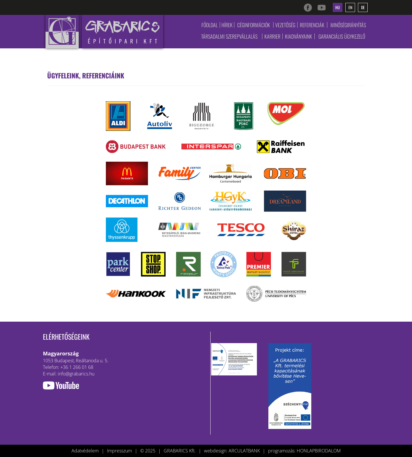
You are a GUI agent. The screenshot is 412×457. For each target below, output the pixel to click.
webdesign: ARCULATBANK (232, 451)
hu (337, 7)
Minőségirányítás (348, 25)
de (363, 7)
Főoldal (209, 25)
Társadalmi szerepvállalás (229, 36)
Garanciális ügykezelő (341, 36)
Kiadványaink (298, 36)
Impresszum (119, 451)
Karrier (272, 36)
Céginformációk (253, 25)
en (350, 7)
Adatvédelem (85, 451)
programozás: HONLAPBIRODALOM (304, 451)
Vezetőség (285, 25)
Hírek (227, 25)
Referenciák (312, 25)
